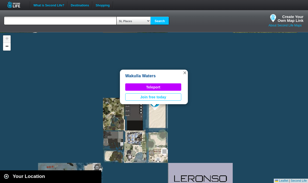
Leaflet (281, 180)
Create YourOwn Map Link (290, 18)
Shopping (103, 5)
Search (160, 21)
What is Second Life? (48, 5)
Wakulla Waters (140, 76)
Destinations (80, 5)
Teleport (153, 87)
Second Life (16, 4)
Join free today (153, 97)
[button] (185, 73)
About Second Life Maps (285, 25)
